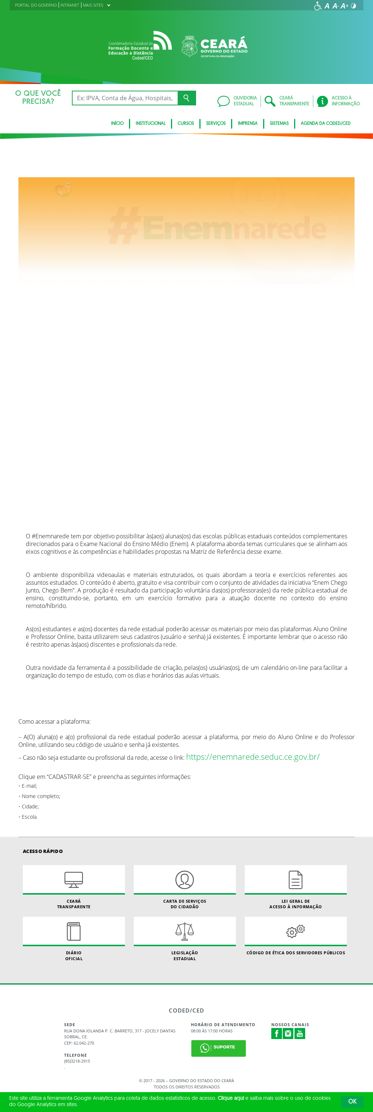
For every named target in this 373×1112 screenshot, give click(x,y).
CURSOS (186, 124)
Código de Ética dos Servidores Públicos (296, 936)
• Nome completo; (39, 796)
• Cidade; (28, 806)
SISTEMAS (279, 124)
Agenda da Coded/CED (326, 124)
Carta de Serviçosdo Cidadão (185, 887)
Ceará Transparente (74, 887)
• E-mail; (27, 785)
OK (352, 1102)
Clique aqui (231, 1098)
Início (117, 124)
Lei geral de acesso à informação (296, 887)
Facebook (276, 1033)
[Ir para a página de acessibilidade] (318, 5)
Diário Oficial (74, 939)
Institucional (150, 124)
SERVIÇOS (216, 124)
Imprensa (248, 124)
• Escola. (28, 816)
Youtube (300, 1033)
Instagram (288, 1033)
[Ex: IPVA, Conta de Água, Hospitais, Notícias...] (125, 98)
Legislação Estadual (185, 939)
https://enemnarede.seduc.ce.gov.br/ (253, 756)
